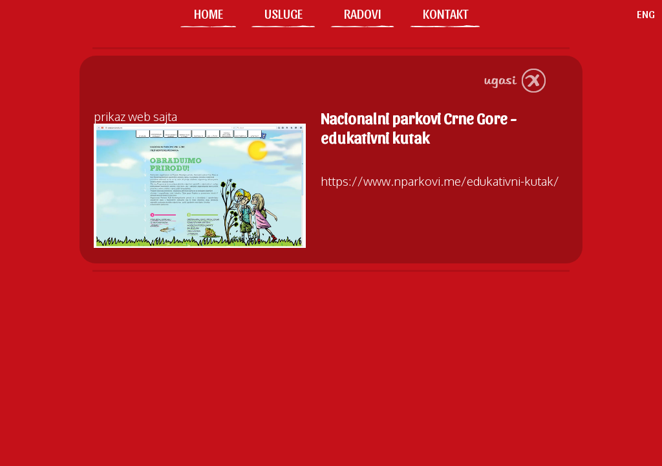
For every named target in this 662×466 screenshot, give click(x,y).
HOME (208, 13)
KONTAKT (445, 13)
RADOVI (362, 13)
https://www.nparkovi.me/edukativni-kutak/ (440, 180)
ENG (646, 13)
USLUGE (283, 13)
